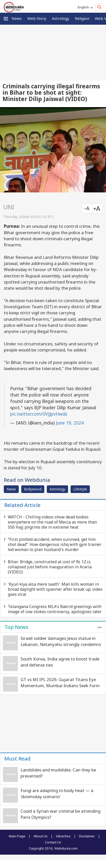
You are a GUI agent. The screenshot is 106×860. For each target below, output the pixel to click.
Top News (16, 626)
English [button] (84, 7)
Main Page (17, 836)
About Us (41, 836)
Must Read (17, 758)
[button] (6, 19)
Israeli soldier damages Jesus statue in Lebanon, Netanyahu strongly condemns (60, 641)
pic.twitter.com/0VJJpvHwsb (38, 414)
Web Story (36, 18)
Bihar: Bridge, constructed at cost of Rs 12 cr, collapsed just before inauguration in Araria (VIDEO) (50, 567)
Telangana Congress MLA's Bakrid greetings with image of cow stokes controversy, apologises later (55, 609)
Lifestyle (80, 489)
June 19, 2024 (70, 423)
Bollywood (32, 489)
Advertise (63, 836)
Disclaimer (87, 836)
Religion (82, 18)
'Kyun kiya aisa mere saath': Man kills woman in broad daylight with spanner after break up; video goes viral (55, 589)
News (17, 18)
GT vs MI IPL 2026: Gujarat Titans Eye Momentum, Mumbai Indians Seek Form (60, 682)
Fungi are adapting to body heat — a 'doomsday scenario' (56, 793)
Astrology (60, 18)
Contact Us (53, 842)
